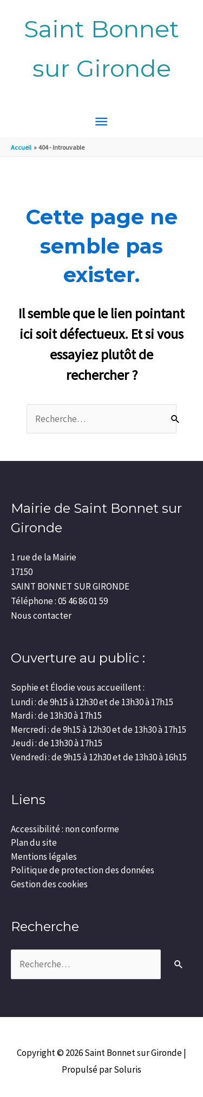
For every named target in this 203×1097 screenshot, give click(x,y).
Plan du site (34, 842)
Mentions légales (44, 856)
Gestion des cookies (49, 884)
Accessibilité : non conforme (65, 829)
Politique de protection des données (82, 870)
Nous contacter (41, 615)
